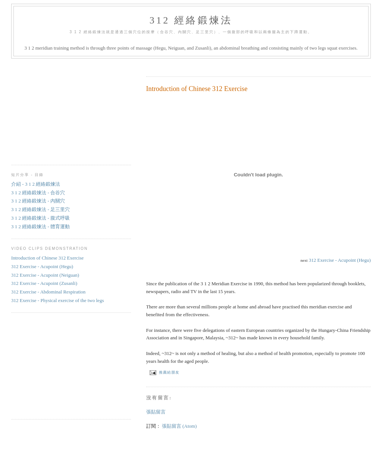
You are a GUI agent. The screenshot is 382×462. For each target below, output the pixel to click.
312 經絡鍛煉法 (191, 20)
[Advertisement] (233, 65)
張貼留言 (156, 412)
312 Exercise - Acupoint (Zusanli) (44, 283)
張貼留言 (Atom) (179, 426)
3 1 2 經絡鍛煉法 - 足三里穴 (40, 209)
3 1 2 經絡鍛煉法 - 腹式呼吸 (40, 218)
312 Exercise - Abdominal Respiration (48, 292)
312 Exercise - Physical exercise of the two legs (57, 300)
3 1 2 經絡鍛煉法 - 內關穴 (38, 201)
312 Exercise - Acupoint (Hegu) (340, 260)
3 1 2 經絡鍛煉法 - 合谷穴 (38, 192)
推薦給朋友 (164, 372)
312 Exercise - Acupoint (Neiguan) (45, 275)
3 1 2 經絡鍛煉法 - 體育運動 (40, 226)
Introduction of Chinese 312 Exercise (197, 88)
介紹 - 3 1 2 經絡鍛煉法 (35, 184)
